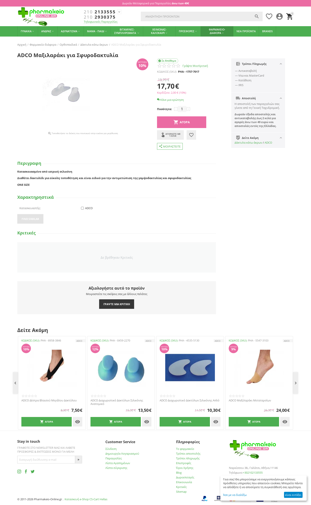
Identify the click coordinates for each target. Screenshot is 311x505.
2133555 (100, 11)
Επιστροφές (183, 463)
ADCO (268, 142)
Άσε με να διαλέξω (235, 495)
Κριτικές (181, 487)
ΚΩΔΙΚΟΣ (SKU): (167, 72)
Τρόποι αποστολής (188, 453)
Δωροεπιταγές (185, 477)
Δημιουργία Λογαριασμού (122, 453)
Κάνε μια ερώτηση (170, 100)
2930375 (100, 17)
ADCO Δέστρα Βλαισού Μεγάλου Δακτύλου (49, 400)
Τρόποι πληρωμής (188, 458)
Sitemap (181, 492)
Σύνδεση (111, 449)
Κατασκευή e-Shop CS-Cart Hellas (86, 499)
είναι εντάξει (293, 495)
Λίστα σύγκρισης (116, 468)
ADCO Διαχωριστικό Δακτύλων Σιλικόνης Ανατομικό (116, 402)
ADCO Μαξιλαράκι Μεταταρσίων (250, 400)
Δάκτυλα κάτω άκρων (248, 142)
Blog (179, 473)
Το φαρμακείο (185, 449)
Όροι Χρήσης (184, 468)
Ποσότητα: (164, 109)
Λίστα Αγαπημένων (117, 463)
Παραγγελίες (113, 458)
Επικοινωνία (184, 482)
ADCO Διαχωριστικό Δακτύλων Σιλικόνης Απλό (189, 400)
